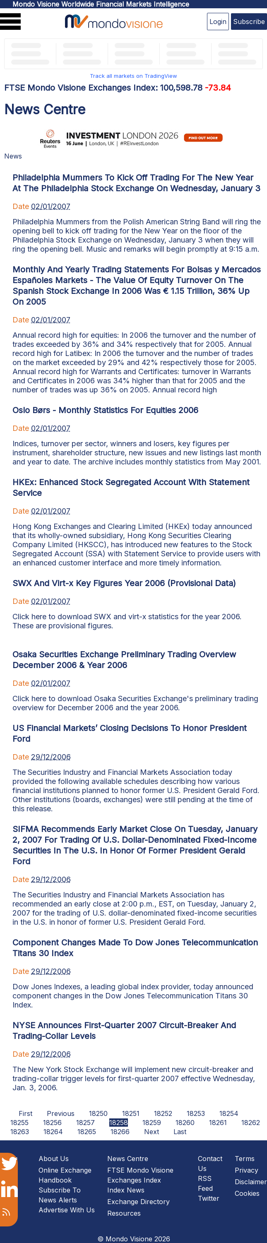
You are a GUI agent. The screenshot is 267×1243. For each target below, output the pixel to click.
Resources (124, 1213)
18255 (19, 1122)
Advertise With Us (66, 1210)
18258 (118, 1122)
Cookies (247, 1193)
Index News (125, 1190)
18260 (185, 1122)
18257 (85, 1122)
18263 (19, 1132)
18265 (86, 1132)
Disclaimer (251, 1182)
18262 (250, 1122)
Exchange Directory (138, 1201)
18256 (52, 1122)
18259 (151, 1122)
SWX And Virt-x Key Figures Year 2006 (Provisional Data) (124, 583)
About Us (53, 1158)
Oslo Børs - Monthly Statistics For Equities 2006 (105, 410)
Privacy (246, 1170)
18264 (53, 1132)
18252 (163, 1113)
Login (217, 21)
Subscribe (249, 21)
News (13, 156)
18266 (120, 1132)
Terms (245, 1158)
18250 (98, 1113)
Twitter (208, 1198)
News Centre (127, 1158)
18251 (131, 1113)
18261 (218, 1122)
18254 (228, 1113)
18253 (196, 1113)
